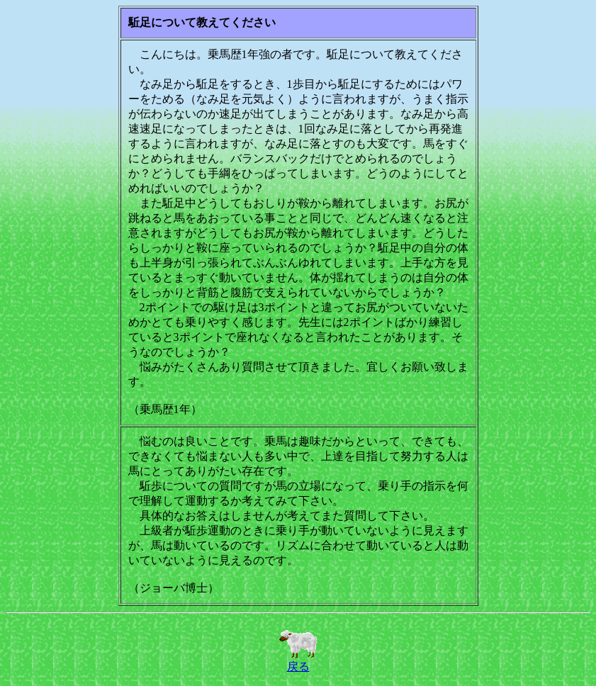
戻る (298, 661)
